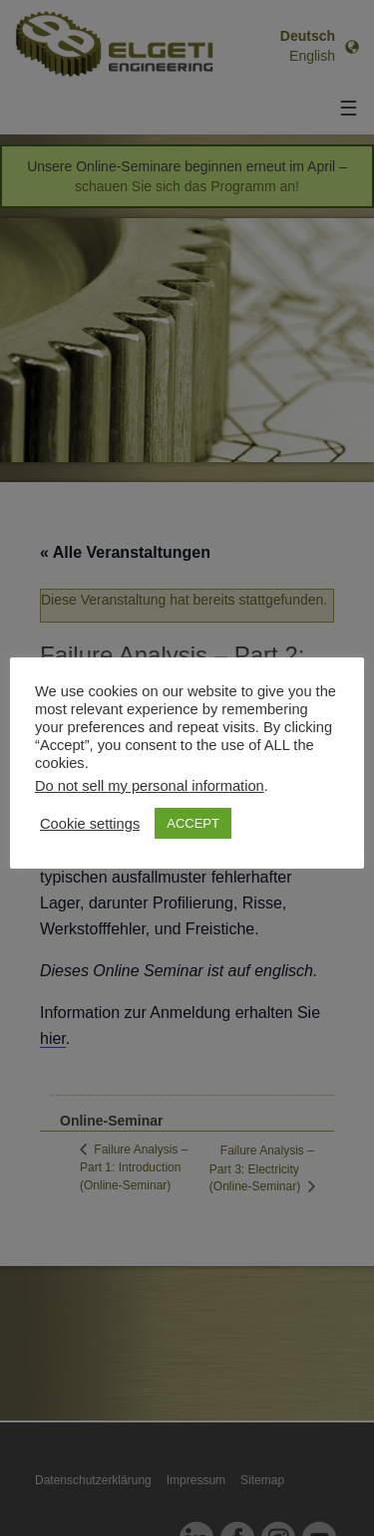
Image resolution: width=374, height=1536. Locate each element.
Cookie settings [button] (90, 824)
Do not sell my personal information (149, 786)
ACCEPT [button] (193, 823)
